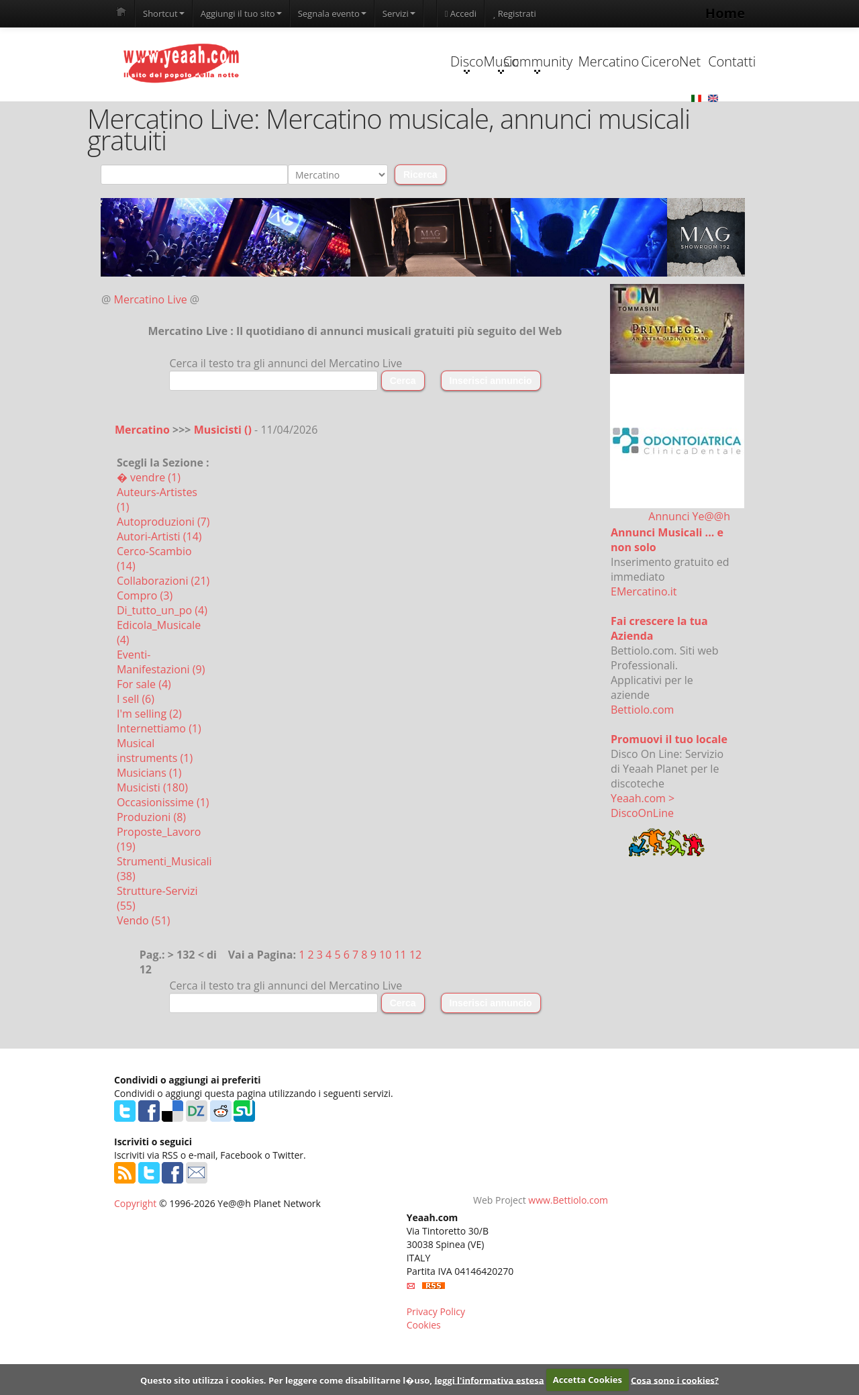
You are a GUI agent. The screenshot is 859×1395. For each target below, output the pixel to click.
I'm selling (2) (149, 763)
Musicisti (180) (152, 837)
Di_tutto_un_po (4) (162, 660)
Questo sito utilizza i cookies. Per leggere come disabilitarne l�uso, (286, 1380)
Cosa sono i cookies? (675, 1380)
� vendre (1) (149, 527)
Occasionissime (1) (163, 852)
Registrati (514, 13)
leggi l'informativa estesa (489, 1380)
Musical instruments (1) (155, 800)
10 (385, 1004)
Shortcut (164, 13)
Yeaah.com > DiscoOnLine (642, 855)
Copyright (135, 1253)
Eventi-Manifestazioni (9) (161, 711)
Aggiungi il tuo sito (241, 13)
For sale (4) (144, 733)
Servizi (399, 13)
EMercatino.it (643, 641)
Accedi (460, 13)
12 (415, 1004)
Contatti (696, 111)
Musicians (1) (149, 822)
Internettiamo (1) (159, 778)
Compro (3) (144, 645)
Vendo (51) (143, 970)
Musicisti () (224, 479)
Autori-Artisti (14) (159, 586)
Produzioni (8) (151, 866)
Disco (273, 113)
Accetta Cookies (587, 1380)
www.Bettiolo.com (568, 1249)
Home (725, 13)
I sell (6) (135, 748)
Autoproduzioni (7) (163, 571)
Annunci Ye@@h (689, 566)
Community (442, 113)
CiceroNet (612, 111)
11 (400, 1004)
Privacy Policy (436, 1361)
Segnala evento (332, 13)
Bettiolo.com (642, 759)
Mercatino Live (150, 349)
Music (358, 113)
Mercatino (527, 111)
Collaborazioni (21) (163, 630)
